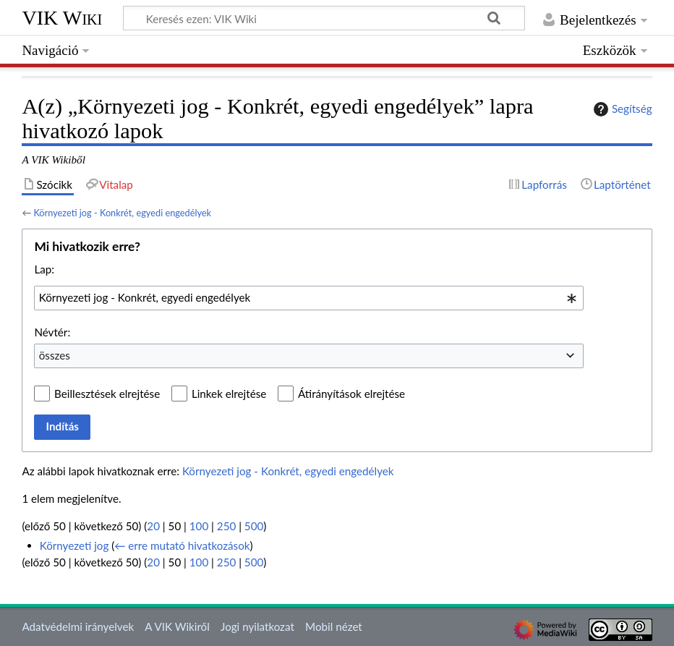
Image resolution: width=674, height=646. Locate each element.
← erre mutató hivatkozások (181, 545)
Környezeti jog (74, 545)
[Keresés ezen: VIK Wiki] (324, 18)
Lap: (44, 269)
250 (226, 525)
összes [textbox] (54, 355)
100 (198, 525)
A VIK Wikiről (177, 626)
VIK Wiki (62, 18)
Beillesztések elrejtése (107, 393)
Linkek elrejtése (229, 393)
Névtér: (52, 332)
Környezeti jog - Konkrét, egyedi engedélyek (122, 212)
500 (253, 525)
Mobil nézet (333, 626)
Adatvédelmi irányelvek (78, 626)
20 (153, 525)
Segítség (621, 109)
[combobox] (309, 298)
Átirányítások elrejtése (351, 393)
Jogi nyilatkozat (257, 626)
